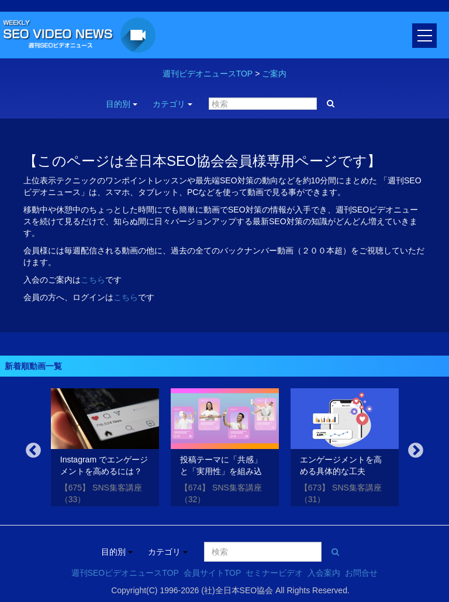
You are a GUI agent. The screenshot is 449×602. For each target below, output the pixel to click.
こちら (93, 279)
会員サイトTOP (212, 572)
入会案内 (324, 572)
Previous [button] (33, 451)
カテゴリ (172, 104)
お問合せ (361, 572)
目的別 (121, 104)
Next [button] (415, 451)
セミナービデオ (274, 572)
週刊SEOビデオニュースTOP (125, 572)
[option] (105, 449)
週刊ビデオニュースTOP (208, 73)
